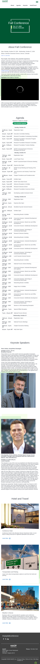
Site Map (35, 659)
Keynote (25, 5)
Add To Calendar (5, 55)
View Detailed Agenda (20, 123)
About (12, 5)
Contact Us (20, 660)
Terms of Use (29, 659)
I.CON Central (5, 70)
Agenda (18, 5)
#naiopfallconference (10, 636)
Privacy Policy (21, 659)
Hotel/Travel (33, 5)
